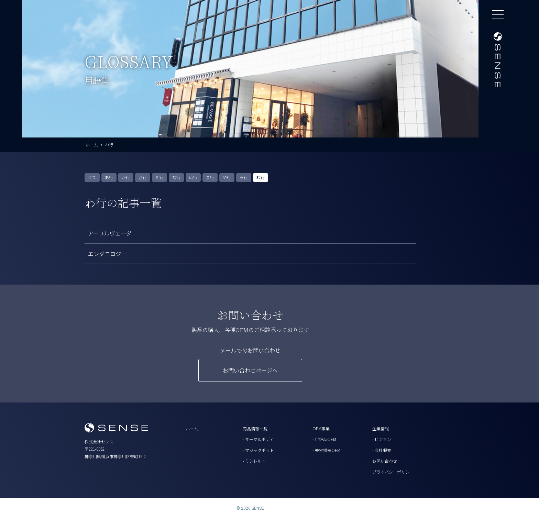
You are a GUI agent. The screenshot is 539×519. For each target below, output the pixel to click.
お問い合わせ (384, 461)
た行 (159, 177)
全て (92, 177)
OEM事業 (321, 428)
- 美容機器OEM (326, 450)
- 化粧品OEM (324, 439)
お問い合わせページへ (250, 370)
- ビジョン (381, 439)
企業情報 (380, 428)
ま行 (210, 177)
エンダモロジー (107, 254)
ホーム (192, 428)
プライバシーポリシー (393, 472)
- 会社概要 (381, 450)
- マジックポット (258, 450)
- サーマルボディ (258, 439)
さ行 (143, 177)
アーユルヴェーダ (110, 233)
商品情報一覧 (255, 428)
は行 (193, 177)
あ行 (109, 177)
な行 (176, 177)
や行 (227, 177)
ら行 (244, 177)
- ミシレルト (254, 461)
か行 (126, 177)
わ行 (260, 177)
